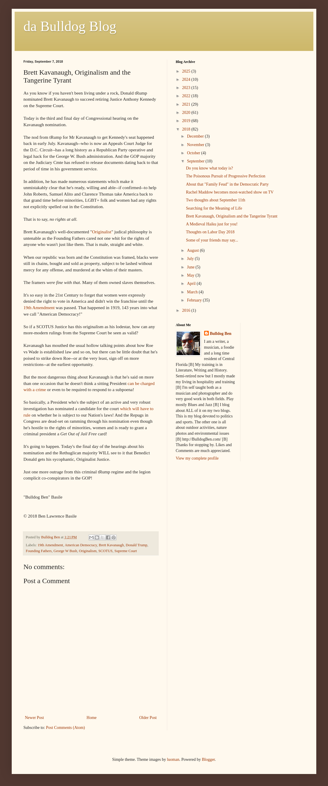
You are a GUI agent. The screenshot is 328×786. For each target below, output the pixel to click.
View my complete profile (197, 458)
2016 (187, 310)
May (191, 275)
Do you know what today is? (209, 168)
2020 (187, 112)
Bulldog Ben (221, 333)
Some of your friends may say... (212, 240)
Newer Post (34, 717)
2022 (187, 96)
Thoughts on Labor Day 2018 (210, 232)
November (196, 145)
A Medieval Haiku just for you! (212, 224)
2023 (187, 87)
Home (92, 717)
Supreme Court (126, 551)
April (192, 283)
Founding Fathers (39, 551)
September (196, 161)
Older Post (148, 717)
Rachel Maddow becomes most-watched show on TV (230, 192)
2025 (187, 71)
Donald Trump (136, 545)
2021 (187, 104)
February (195, 300)
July (191, 258)
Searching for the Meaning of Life (214, 208)
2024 (187, 79)
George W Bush (65, 551)
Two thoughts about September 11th (215, 200)
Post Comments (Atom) (65, 727)
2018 (187, 129)
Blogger (208, 759)
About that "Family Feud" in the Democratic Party (227, 184)
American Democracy (81, 545)
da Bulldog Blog (69, 26)
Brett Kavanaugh (111, 545)
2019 (187, 121)
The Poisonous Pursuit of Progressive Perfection (225, 176)
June (191, 267)
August (193, 250)
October (194, 153)
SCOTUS (105, 551)
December (196, 136)
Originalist (101, 231)
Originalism (88, 551)
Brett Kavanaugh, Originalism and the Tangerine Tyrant (231, 216)
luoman (173, 759)
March (193, 292)
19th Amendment (38, 307)
